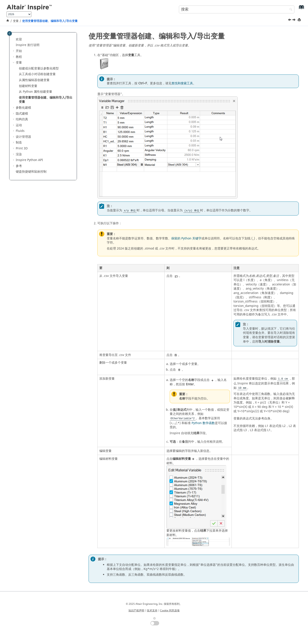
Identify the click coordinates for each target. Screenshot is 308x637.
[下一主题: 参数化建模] (294, 20)
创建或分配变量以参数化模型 (39, 68)
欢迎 (19, 39)
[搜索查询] (236, 9)
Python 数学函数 (203, 423)
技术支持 (152, 610)
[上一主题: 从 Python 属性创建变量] (290, 20)
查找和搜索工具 (182, 83)
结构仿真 (22, 119)
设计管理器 (23, 136)
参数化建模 (23, 107)
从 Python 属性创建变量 (35, 91)
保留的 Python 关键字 (186, 238)
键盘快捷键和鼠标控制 (31, 171)
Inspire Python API (29, 160)
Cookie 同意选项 (170, 610)
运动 (19, 125)
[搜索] (290, 9)
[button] (14, 39)
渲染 (19, 154)
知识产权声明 (136, 610)
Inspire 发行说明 (27, 45)
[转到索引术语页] (300, 9)
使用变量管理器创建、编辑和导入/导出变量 (50, 21)
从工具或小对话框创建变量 (37, 74)
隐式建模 (22, 113)
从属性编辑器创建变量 (34, 80)
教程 (19, 57)
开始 (19, 51)
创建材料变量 (28, 86)
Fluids (20, 131)
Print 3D (22, 148)
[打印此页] (299, 20)
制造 (19, 142)
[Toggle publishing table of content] (9, 33)
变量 (16, 21)
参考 (19, 166)
